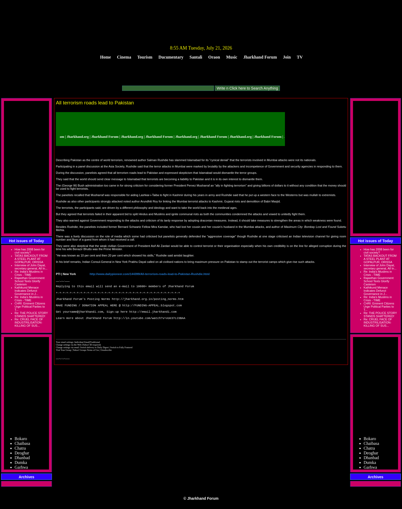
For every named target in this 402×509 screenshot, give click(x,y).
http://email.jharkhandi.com (152, 319)
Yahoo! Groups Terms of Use (86, 361)
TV (300, 57)
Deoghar (22, 454)
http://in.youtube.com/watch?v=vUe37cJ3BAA (149, 327)
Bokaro (21, 440)
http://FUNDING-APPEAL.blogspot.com (152, 311)
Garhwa (21, 468)
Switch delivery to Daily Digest (94, 358)
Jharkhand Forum (260, 57)
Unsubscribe (106, 361)
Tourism (144, 57)
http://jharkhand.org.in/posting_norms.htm (148, 303)
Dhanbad (22, 459)
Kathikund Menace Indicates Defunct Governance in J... (27, 290)
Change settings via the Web (68, 356)
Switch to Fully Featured (121, 358)
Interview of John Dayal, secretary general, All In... (31, 267)
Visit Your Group (64, 361)
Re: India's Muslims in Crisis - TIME (29, 273)
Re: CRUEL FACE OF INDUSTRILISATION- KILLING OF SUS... (29, 322)
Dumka (21, 464)
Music (231, 57)
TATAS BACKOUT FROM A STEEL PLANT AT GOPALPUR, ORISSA (31, 259)
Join (287, 57)
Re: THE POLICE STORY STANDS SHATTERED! (31, 314)
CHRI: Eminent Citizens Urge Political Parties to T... (30, 306)
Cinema (124, 57)
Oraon (214, 57)
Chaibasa (22, 444)
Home (105, 57)
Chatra (20, 449)
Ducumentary (170, 57)
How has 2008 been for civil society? (30, 251)
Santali (196, 57)
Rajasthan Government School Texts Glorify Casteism (29, 281)
